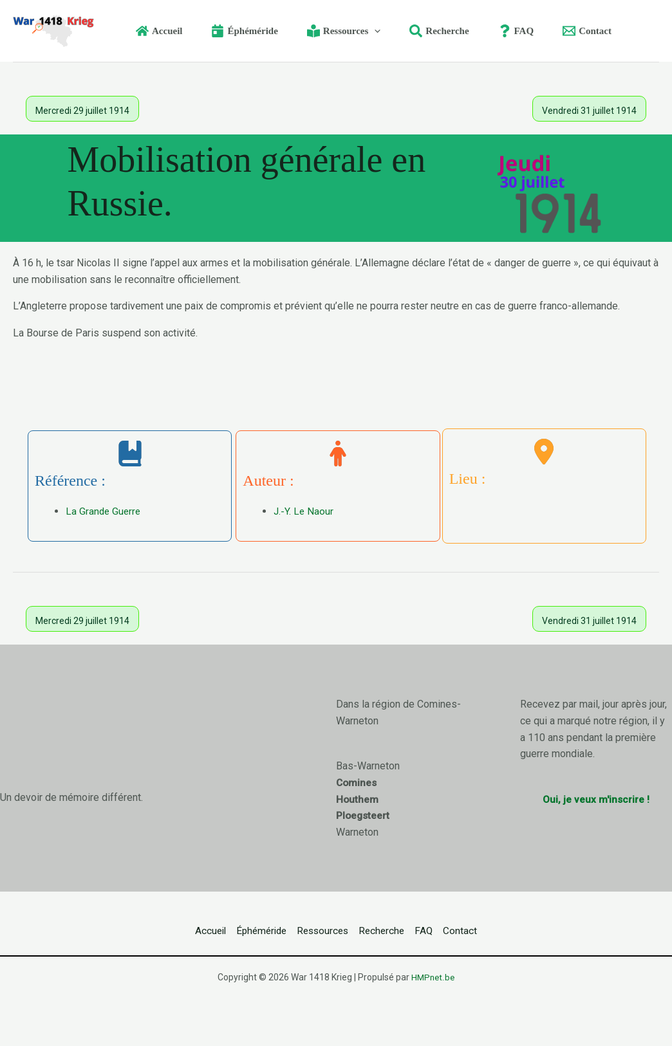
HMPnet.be (433, 976)
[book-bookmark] (130, 453)
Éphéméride (244, 930)
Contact (491, 930)
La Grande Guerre (104, 511)
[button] (358, 31)
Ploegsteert (363, 815)
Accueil (179, 930)
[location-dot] (544, 452)
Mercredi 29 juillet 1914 (82, 111)
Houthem (357, 799)
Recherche (391, 930)
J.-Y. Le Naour (304, 511)
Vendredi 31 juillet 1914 (589, 111)
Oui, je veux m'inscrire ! (596, 799)
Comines (357, 782)
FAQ (444, 930)
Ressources (319, 930)
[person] (338, 453)
